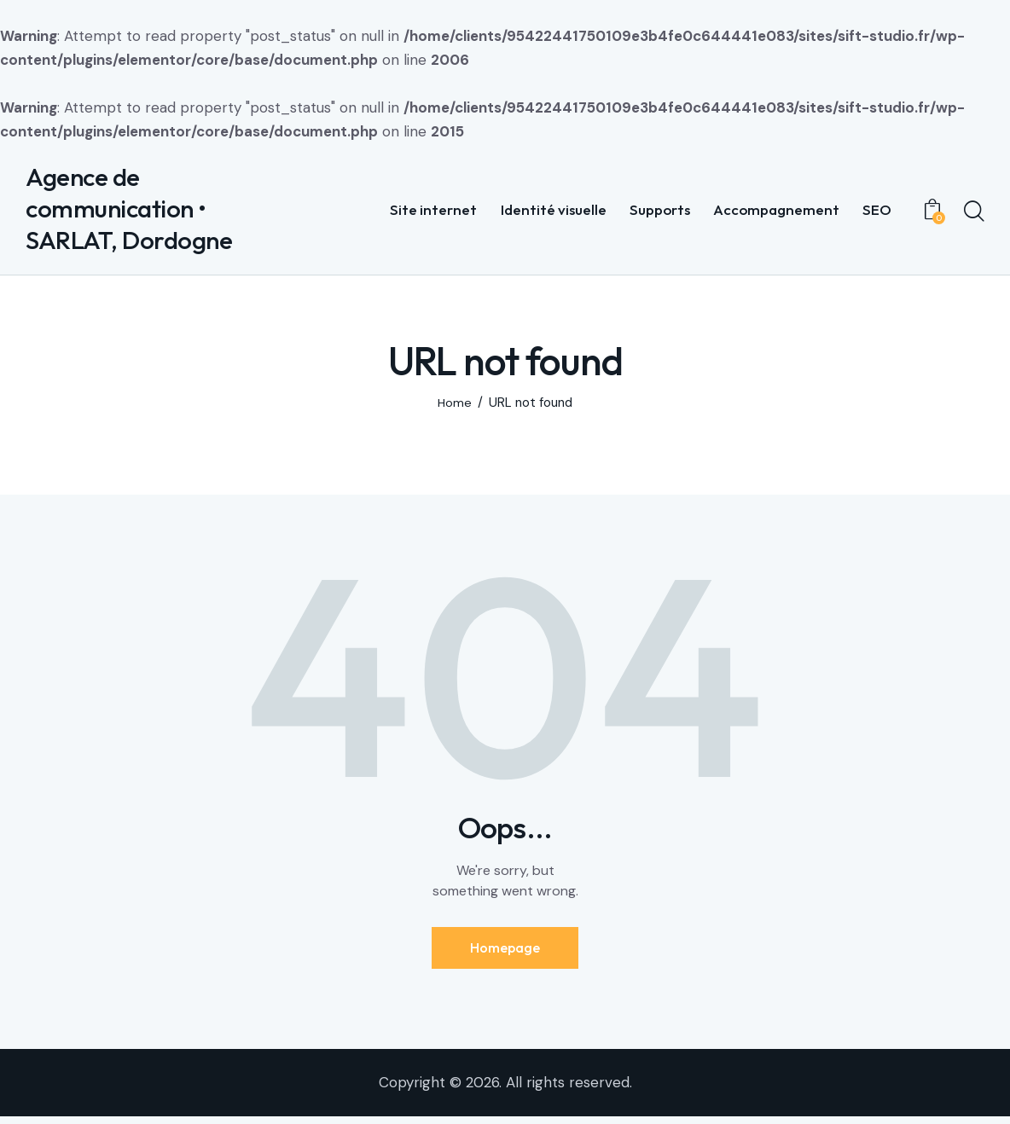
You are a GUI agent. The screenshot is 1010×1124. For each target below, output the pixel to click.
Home (455, 407)
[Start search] (974, 214)
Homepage (505, 952)
